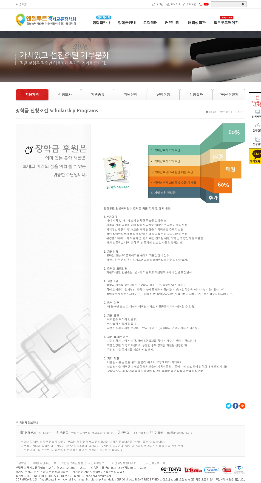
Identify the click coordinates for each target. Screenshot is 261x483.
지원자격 (240, 111)
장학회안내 (101, 23)
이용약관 (21, 463)
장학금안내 (127, 23)
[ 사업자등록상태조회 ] (124, 463)
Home (212, 111)
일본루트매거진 (226, 23)
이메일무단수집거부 (43, 463)
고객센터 (150, 23)
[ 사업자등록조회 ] (155, 463)
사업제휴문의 (96, 463)
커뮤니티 (172, 23)
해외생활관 (196, 23)
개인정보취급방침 (72, 463)
